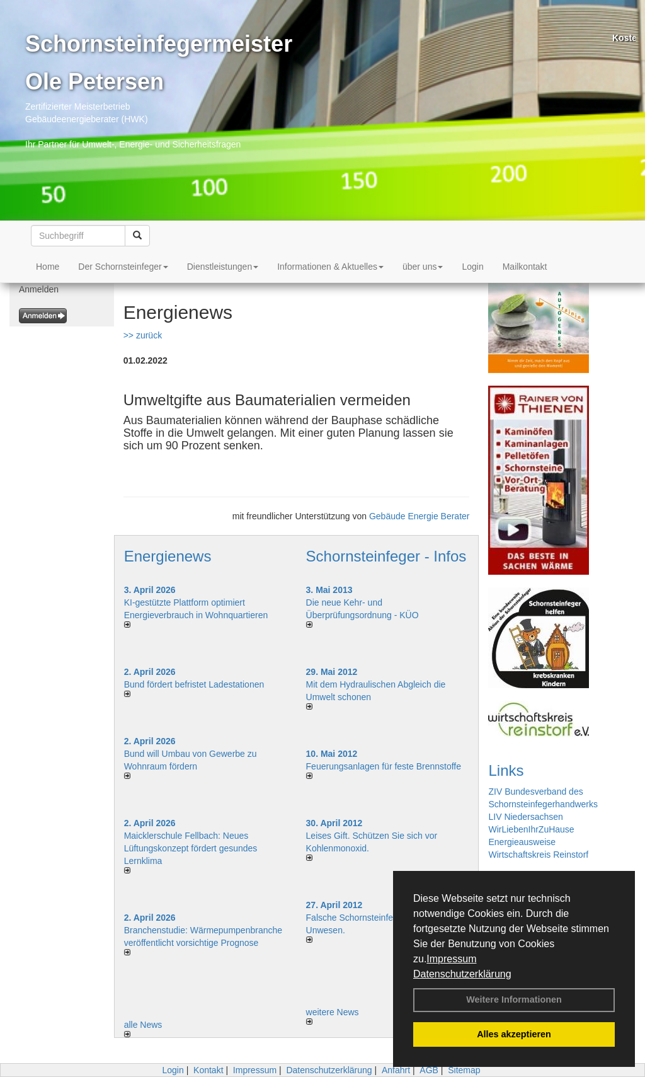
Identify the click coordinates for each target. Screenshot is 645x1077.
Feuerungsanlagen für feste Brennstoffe (383, 766)
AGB (429, 1070)
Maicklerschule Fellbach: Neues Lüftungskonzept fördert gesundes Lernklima (191, 848)
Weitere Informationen (514, 999)
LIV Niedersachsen (525, 817)
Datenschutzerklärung (462, 974)
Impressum (451, 958)
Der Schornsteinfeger (123, 267)
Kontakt (208, 1070)
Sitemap (464, 1070)
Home (47, 267)
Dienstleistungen (223, 267)
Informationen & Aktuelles (330, 267)
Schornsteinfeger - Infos (386, 556)
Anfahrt (396, 1070)
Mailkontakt (525, 267)
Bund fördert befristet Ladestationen (194, 684)
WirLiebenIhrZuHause (531, 829)
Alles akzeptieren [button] (514, 1034)
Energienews (168, 556)
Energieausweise (522, 842)
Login (472, 267)
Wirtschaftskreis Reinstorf (538, 855)
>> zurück (142, 335)
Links (505, 770)
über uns (422, 267)
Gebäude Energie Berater (419, 516)
